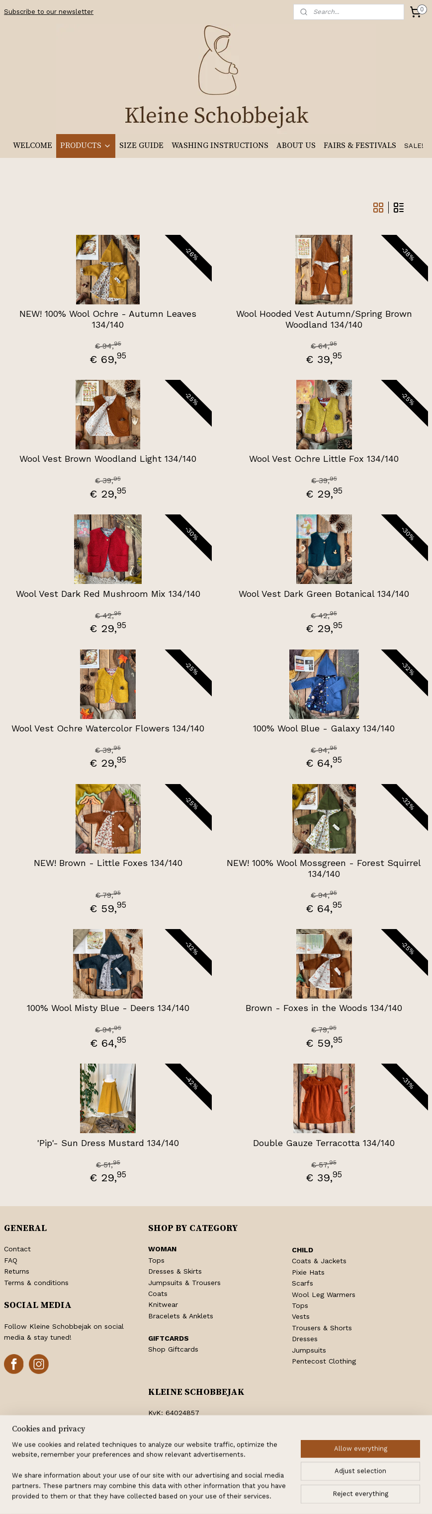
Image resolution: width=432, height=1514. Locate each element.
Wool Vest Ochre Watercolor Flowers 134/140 (107, 728)
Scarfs (302, 1283)
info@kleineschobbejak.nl (203, 1446)
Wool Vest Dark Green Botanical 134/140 (324, 593)
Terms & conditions (36, 1283)
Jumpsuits (309, 1350)
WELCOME (32, 145)
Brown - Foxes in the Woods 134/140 (324, 1008)
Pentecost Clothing (324, 1361)
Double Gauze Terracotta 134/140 (324, 1143)
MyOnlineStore (366, 1496)
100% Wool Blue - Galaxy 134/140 (324, 728)
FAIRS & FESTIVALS (360, 145)
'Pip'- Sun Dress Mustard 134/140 (108, 1143)
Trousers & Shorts (322, 1328)
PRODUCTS (85, 145)
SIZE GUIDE (141, 145)
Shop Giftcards (173, 1349)
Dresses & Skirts (175, 1271)
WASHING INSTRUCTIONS (220, 145)
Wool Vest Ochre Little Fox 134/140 (324, 458)
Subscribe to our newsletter (48, 11)
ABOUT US (296, 145)
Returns (16, 1271)
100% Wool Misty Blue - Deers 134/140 (108, 1008)
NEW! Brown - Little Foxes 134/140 (108, 863)
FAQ (10, 1260)
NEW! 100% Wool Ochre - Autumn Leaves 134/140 (107, 319)
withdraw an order (213, 1496)
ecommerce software (274, 1496)
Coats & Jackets (319, 1261)
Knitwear (163, 1304)
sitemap (156, 1496)
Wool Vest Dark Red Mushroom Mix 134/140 (108, 593)
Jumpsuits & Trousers (184, 1283)
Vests (301, 1316)
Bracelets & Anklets (180, 1316)
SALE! (414, 145)
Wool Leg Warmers (323, 1294)
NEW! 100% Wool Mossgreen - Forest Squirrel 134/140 (324, 868)
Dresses (305, 1339)
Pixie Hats (308, 1272)
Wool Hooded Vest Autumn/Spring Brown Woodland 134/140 (324, 319)
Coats (158, 1294)
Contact (17, 1249)
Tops (156, 1260)
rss (177, 1496)
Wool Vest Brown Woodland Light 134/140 (107, 458)
